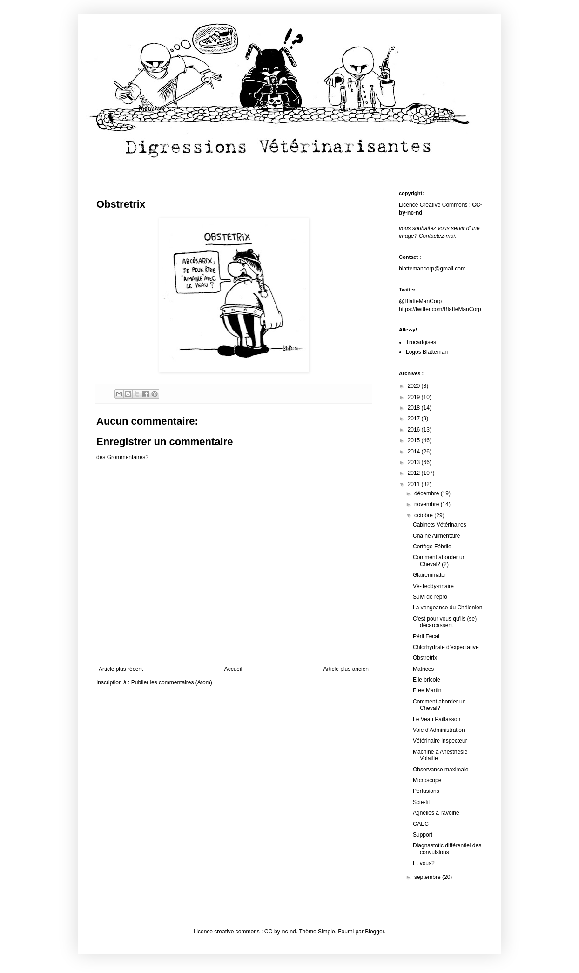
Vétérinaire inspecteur (440, 740)
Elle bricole (426, 679)
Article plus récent (121, 669)
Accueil (233, 669)
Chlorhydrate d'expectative (446, 647)
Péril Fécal (426, 636)
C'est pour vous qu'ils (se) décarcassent (445, 621)
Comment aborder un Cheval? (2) (439, 560)
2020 (415, 386)
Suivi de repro (430, 597)
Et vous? (424, 863)
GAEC (421, 824)
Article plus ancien (346, 669)
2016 (415, 429)
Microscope (427, 780)
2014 (415, 451)
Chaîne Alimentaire (436, 536)
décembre (427, 493)
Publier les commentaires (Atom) (171, 682)
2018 (415, 408)
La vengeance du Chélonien (447, 607)
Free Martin (427, 690)
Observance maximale (440, 769)
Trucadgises (421, 342)
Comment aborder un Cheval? (439, 704)
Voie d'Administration (439, 730)
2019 (415, 397)
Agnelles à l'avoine (436, 813)
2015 (415, 440)
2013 (415, 462)
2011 (415, 484)
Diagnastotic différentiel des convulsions (447, 848)
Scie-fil (421, 802)
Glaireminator (429, 575)
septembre (428, 877)
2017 (415, 418)
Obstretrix (425, 658)
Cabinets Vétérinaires (439, 524)
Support (422, 834)
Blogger (374, 931)
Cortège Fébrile (432, 546)
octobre (424, 515)
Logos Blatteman (427, 352)
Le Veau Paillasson (436, 719)
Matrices (423, 669)
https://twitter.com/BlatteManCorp (440, 309)
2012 (415, 473)
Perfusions (426, 791)
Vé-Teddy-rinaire (433, 586)
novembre (427, 504)
